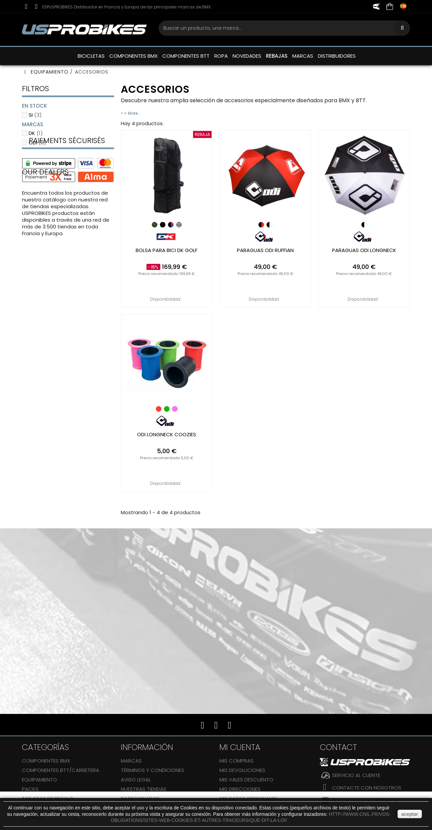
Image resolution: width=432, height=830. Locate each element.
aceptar (409, 814)
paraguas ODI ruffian (265, 250)
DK (36, 133)
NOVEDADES (247, 55)
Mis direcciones (240, 789)
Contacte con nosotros (366, 787)
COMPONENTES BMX (133, 55)
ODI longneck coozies (166, 434)
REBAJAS (277, 55)
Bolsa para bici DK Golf (166, 250)
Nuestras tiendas (143, 789)
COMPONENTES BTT (186, 55)
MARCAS (302, 55)
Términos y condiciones (152, 770)
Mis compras (236, 760)
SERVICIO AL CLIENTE (356, 775)
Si (35, 114)
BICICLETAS (91, 55)
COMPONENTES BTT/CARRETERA (60, 770)
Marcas (131, 760)
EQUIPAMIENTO (39, 779)
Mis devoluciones (242, 770)
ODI (37, 142)
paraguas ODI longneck (364, 250)
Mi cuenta (239, 747)
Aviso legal (136, 779)
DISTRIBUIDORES (337, 55)
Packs (30, 789)
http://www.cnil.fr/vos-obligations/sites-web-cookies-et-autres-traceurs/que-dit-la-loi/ (250, 817)
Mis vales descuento (246, 779)
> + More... (131, 113)
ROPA (221, 55)
